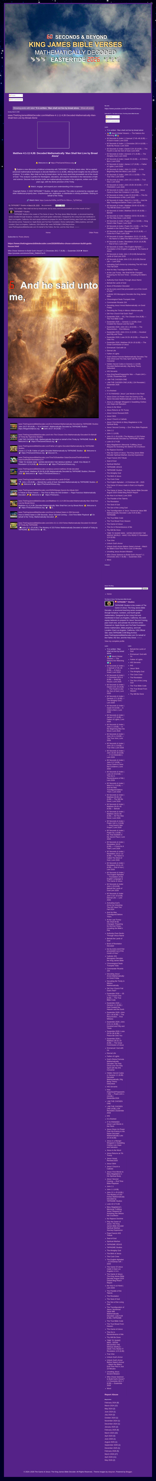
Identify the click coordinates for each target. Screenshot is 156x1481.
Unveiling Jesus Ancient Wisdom (120, 552)
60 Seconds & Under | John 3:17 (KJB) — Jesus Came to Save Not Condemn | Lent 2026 (126, 191)
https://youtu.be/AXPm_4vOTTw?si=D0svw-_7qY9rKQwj (61, 200)
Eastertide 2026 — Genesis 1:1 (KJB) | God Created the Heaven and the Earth (124, 323)
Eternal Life (111, 351)
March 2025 (109, 1433)
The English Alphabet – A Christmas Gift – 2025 (125, 482)
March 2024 (109, 1406)
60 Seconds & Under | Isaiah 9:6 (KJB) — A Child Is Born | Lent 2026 (115, 709)
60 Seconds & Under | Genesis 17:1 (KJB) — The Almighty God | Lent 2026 (126, 155)
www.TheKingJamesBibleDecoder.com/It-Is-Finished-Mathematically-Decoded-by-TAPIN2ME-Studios (58, 424)
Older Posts (93, 233)
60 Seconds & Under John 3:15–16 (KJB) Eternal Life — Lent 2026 (115, 897)
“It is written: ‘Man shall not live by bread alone (30, 208)
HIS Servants (112, 371)
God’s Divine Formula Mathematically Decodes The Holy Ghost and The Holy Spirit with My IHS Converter (127, 359)
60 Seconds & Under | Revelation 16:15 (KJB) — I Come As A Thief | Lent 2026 (126, 232)
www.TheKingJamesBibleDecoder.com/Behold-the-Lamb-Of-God (44, 480)
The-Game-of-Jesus (115, 524)
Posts (12, 95)
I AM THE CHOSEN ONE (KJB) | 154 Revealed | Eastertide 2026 (115, 1109)
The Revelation (113, 502)
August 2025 (110, 1442)
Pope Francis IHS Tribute (117, 458)
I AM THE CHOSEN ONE (117, 379)
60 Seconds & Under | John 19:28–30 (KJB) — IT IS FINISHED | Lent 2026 (115, 754)
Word (109, 560)
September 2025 (111, 1445)
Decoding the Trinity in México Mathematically (125, 311)
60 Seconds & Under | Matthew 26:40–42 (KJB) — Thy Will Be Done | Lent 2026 (127, 207)
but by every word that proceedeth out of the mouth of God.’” (69, 208)
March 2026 (109, 1454)
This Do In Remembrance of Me (119, 527)
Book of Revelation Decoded (118, 286)
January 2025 (110, 1427)
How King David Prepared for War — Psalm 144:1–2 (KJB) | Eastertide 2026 (116, 1094)
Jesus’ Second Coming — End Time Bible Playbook (127, 427)
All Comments (15, 100)
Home (48, 233)
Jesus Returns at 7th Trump (118, 410)
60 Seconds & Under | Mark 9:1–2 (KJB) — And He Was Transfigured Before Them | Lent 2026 (127, 201)
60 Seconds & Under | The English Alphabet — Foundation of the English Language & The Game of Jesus (127, 249)
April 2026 (109, 1457)
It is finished (111, 391)
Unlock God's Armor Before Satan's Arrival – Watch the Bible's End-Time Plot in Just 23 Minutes (127, 548)
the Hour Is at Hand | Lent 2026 (119, 496)
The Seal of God (113, 505)
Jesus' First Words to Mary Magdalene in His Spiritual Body (115, 1174)
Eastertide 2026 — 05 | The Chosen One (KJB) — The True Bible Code (115, 997)
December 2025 (111, 1448)
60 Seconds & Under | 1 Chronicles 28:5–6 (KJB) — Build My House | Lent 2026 (127, 145)
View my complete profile (114, 641)
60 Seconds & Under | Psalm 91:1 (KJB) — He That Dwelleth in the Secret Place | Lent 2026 (127, 227)
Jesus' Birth (111, 416)
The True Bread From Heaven (119, 521)
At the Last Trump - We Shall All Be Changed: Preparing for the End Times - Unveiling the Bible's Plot (127, 275)
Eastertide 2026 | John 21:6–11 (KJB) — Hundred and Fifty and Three (116, 1025)
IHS (108, 388)
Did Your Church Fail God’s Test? (120, 314)
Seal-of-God (112, 461)
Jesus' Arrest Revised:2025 (117, 413)
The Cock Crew (113, 479)
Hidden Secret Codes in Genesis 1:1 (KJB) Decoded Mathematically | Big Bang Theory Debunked (124, 366)
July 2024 (108, 1415)
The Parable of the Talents (117, 499)
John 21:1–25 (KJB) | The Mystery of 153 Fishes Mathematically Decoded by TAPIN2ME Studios (126, 437)
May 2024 (108, 1409)
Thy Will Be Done (114, 530)
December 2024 (111, 1424)
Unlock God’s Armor (115, 543)
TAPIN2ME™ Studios (126, 602)
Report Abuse (111, 1394)
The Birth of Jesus (114, 476)
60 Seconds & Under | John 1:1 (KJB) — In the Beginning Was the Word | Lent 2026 (125, 170)
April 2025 (109, 1436)
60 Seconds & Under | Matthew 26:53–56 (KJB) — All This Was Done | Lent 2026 (127, 217)
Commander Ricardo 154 (117, 302)
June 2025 (109, 1439)
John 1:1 (110, 430)
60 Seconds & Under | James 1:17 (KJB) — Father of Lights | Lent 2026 (115, 718)
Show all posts (87, 108)
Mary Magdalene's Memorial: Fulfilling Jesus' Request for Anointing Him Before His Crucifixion (126, 446)
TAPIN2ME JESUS (114, 467)
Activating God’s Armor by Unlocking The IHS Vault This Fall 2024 (114, 906)
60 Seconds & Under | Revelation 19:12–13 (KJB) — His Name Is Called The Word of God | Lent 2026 (127, 238)
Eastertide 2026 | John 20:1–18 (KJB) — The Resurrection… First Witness (124, 328)
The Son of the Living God (117, 508)
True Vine (111, 540)
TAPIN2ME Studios (114, 470)
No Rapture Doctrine (115, 450)
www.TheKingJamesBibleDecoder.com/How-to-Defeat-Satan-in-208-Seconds (48, 512)
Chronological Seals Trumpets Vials (121, 299)
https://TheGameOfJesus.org (62, 163)
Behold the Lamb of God (116, 283)
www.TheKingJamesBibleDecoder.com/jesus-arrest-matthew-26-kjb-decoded (48, 469)
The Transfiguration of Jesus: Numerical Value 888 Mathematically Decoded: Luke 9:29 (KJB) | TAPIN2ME (127, 513)
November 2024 (111, 1421)
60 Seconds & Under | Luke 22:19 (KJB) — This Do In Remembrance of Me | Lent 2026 (127, 196)
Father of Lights (113, 354)
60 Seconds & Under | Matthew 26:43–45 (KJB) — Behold (115, 806)
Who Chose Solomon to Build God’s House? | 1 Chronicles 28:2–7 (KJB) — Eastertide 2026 (125, 556)
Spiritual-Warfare (113, 464)
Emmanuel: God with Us (116, 348)
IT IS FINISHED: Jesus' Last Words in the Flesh (126, 394)
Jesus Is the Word (114, 407)
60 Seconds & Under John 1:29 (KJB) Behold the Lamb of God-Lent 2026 (115, 887)
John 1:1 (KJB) (113, 433)
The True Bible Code (115, 518)
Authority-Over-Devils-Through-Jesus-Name (124, 280)
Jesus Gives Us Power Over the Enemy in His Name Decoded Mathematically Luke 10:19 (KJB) (126, 398)
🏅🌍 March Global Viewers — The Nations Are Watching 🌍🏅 (115, 659)
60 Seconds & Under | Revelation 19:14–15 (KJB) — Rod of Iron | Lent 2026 (126, 243)
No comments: (47, 205)
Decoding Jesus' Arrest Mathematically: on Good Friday (116, 976)
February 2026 (110, 1451)
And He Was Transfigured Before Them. (122, 270)
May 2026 (108, 1460)
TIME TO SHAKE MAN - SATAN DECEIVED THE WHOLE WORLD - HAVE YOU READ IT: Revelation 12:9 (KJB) (127, 535)
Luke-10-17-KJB (113, 442)
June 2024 (109, 1412)
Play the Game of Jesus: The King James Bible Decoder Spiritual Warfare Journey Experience (125, 454)
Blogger (129, 1472)
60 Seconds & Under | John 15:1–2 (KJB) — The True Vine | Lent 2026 (115, 737)
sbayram (111, 1472)
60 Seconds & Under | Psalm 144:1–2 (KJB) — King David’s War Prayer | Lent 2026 (127, 222)
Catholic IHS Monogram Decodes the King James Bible (115, 958)
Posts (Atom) (24, 237)
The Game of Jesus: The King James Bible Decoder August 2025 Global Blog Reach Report (127, 491)
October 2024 (110, 1418)
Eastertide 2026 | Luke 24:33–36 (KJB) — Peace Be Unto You (116, 1033)
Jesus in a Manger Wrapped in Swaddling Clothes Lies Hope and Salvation (116, 1144)
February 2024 (110, 1403)
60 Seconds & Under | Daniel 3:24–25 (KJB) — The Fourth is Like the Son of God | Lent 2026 (127, 150)
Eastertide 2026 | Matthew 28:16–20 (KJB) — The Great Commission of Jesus (126, 344)
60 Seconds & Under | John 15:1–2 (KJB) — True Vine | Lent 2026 (115, 745)
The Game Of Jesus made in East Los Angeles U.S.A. (115, 1269)
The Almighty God (114, 473)
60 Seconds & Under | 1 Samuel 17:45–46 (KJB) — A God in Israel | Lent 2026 (127, 139)
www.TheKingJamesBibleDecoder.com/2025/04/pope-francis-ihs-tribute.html (48, 490)
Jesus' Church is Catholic (117, 419)
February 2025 (110, 1430)
